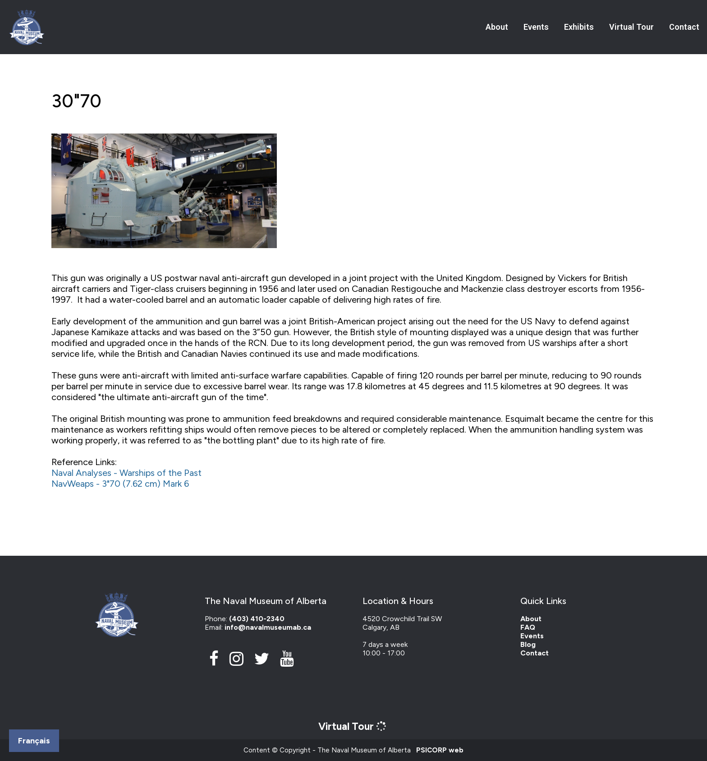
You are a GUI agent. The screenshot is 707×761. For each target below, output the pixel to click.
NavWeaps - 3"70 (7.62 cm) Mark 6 (120, 483)
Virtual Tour (631, 27)
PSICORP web (440, 750)
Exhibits (579, 27)
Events (536, 27)
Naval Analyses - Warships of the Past (126, 472)
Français (34, 741)
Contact (684, 27)
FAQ (527, 627)
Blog (528, 644)
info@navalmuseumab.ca (268, 627)
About (497, 27)
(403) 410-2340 (257, 618)
